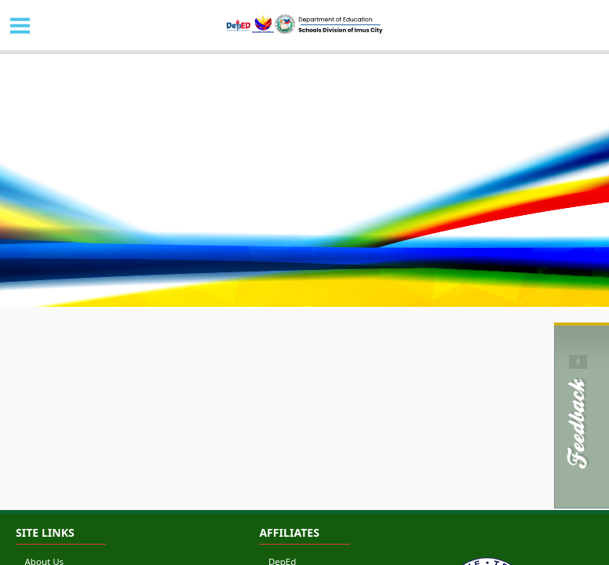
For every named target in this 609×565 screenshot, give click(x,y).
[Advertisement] (304, 470)
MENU (20, 25)
